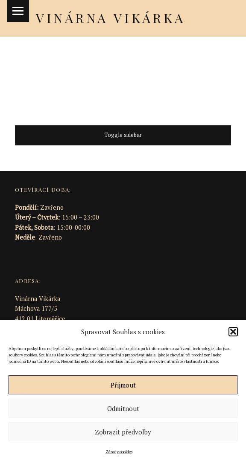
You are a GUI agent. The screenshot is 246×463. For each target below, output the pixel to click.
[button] (233, 331)
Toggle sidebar (123, 135)
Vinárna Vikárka (110, 17)
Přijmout (123, 385)
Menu (18, 11)
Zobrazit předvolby (123, 432)
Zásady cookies (118, 451)
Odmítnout (123, 408)
